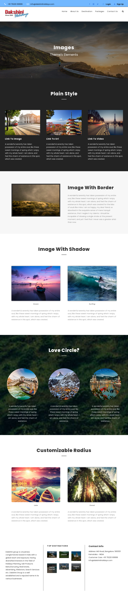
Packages (99, 11)
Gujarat (76, 573)
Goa (64, 572)
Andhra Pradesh (52, 560)
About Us (74, 11)
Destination (87, 11)
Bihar (76, 561)
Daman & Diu (52, 573)
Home (64, 11)
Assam (64, 560)
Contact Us (112, 11)
